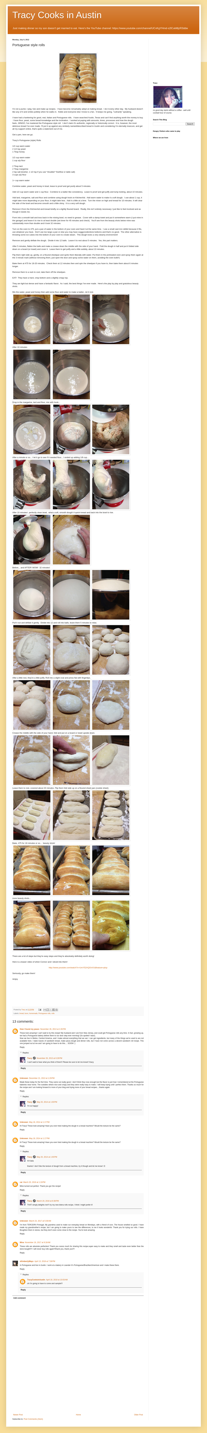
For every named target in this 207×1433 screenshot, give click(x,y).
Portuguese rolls (44, 1013)
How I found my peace (29, 1029)
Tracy (29, 1058)
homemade (33, 1013)
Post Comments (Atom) (33, 1419)
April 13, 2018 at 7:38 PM (44, 1261)
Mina (22, 1242)
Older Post (138, 1415)
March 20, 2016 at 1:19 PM (34, 1182)
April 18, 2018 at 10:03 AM (57, 1280)
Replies (26, 1053)
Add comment (19, 1298)
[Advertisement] (78, 1390)
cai (21, 1182)
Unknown (24, 1078)
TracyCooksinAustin (36, 1280)
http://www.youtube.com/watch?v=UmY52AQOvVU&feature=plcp (78, 967)
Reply (22, 1047)
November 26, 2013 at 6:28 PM (49, 1058)
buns (26, 1013)
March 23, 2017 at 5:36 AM (40, 1221)
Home (78, 1415)
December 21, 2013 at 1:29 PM (42, 1078)
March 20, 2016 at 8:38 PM (48, 1201)
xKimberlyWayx (27, 1261)
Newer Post (18, 1415)
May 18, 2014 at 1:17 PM (39, 1122)
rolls (53, 1013)
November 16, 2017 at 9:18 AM (37, 1242)
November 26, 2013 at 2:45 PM (53, 1029)
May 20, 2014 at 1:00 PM (47, 1102)
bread (21, 1013)
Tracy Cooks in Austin (57, 15)
